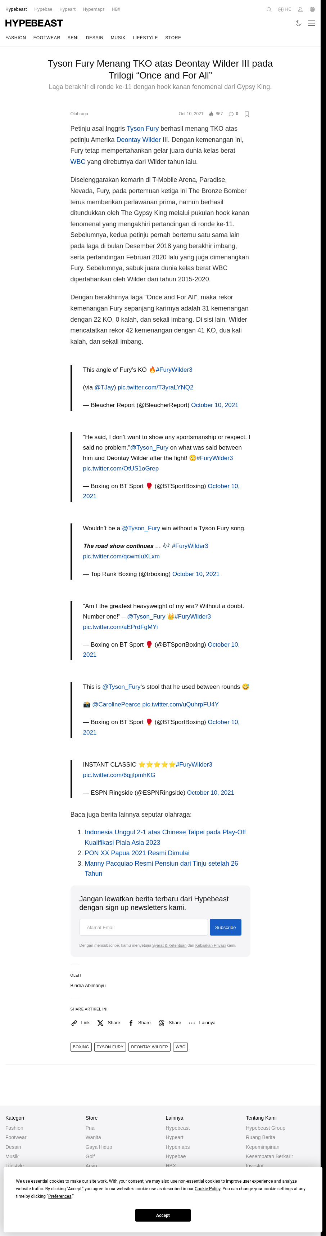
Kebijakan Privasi (210, 945)
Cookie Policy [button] (207, 1188)
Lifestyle (145, 37)
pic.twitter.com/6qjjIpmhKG (119, 775)
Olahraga (79, 113)
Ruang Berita (260, 1137)
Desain (95, 37)
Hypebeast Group (265, 1128)
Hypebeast (178, 1128)
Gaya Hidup (99, 1147)
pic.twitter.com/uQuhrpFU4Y (180, 704)
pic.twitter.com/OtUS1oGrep (121, 468)
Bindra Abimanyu (88, 985)
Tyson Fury (143, 128)
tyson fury (110, 1047)
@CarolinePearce (116, 704)
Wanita (93, 1137)
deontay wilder (149, 1047)
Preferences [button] (59, 1196)
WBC (78, 161)
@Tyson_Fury (149, 447)
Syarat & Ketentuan (169, 945)
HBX (171, 1166)
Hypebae (176, 1156)
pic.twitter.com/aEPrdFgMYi (120, 627)
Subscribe (225, 927)
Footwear (46, 37)
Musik (118, 37)
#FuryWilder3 (174, 369)
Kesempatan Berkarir (269, 1156)
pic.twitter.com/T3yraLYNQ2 (155, 387)
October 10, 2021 (214, 405)
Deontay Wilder (139, 139)
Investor (255, 1166)
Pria (90, 1128)
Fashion (15, 37)
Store (173, 37)
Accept (163, 1215)
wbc (180, 1047)
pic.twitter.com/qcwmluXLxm (121, 556)
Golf (90, 1156)
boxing (81, 1047)
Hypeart (175, 1137)
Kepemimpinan (262, 1147)
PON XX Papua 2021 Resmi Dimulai (137, 853)
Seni (73, 37)
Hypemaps (178, 1147)
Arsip (91, 1166)
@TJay (104, 387)
